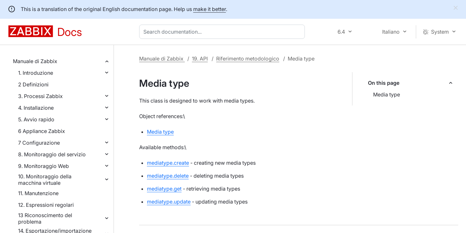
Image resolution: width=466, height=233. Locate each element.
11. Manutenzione (38, 193)
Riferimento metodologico (247, 58)
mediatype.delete (168, 175)
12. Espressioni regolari (46, 205)
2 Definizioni (33, 84)
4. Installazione (36, 108)
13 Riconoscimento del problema (45, 218)
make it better (209, 9)
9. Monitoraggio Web (43, 166)
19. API (200, 58)
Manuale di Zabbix (35, 61)
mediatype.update (169, 201)
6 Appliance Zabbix (41, 131)
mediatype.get (164, 188)
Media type (386, 94)
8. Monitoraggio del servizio (52, 154)
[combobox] (223, 32)
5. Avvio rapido (36, 119)
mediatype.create (168, 163)
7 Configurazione (39, 142)
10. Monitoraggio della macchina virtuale (45, 179)
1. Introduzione (35, 73)
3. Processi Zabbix (40, 96)
